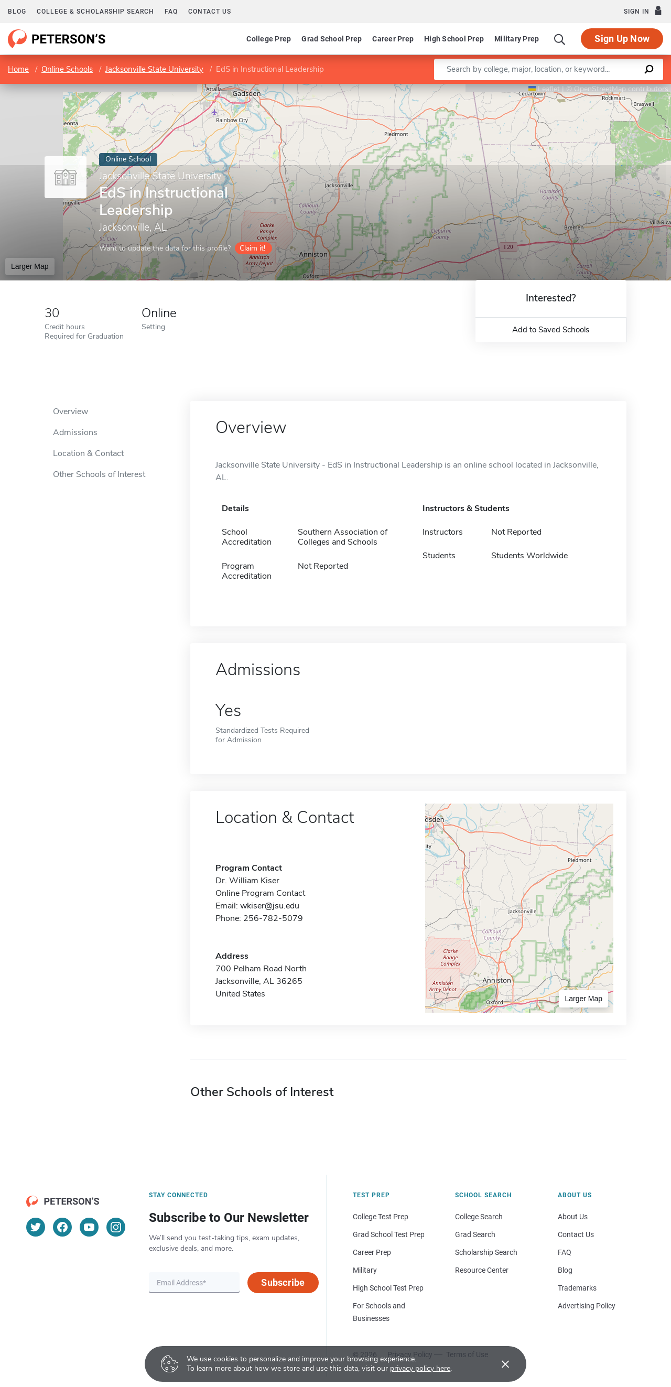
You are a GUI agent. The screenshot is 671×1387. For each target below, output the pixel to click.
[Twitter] (35, 1227)
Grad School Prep (331, 39)
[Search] (559, 39)
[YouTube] (89, 1227)
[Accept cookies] (498, 1364)
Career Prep (393, 39)
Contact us (209, 11)
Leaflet (544, 89)
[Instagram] (115, 1227)
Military (365, 1270)
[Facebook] (62, 1227)
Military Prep (516, 39)
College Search (479, 1216)
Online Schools (67, 69)
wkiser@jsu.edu (269, 906)
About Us (573, 1216)
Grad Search (475, 1234)
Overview (70, 411)
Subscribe (283, 1282)
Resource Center (481, 1270)
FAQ (171, 11)
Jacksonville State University (154, 69)
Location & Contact (88, 453)
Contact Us (576, 1234)
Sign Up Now (622, 38)
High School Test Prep (388, 1288)
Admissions (75, 432)
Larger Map (30, 266)
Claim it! (252, 248)
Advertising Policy (586, 1306)
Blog (17, 11)
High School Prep (454, 39)
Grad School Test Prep (389, 1234)
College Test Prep (380, 1216)
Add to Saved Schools (550, 329)
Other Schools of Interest (99, 474)
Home (18, 69)
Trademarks (577, 1288)
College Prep (268, 39)
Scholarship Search (486, 1252)
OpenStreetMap (600, 89)
